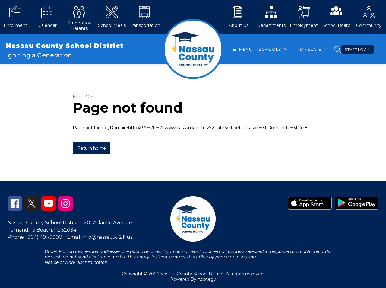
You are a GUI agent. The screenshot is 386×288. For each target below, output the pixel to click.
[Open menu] (241, 49)
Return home (91, 148)
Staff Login (358, 49)
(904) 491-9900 (44, 237)
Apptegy (207, 279)
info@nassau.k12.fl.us (107, 237)
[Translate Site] (312, 49)
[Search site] (337, 49)
